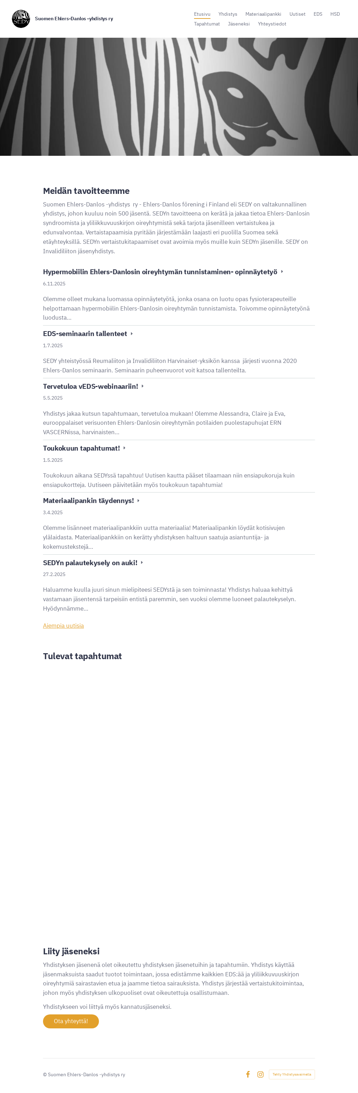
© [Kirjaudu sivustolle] (45, 1074)
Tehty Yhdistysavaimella (292, 1074)
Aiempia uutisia (63, 625)
